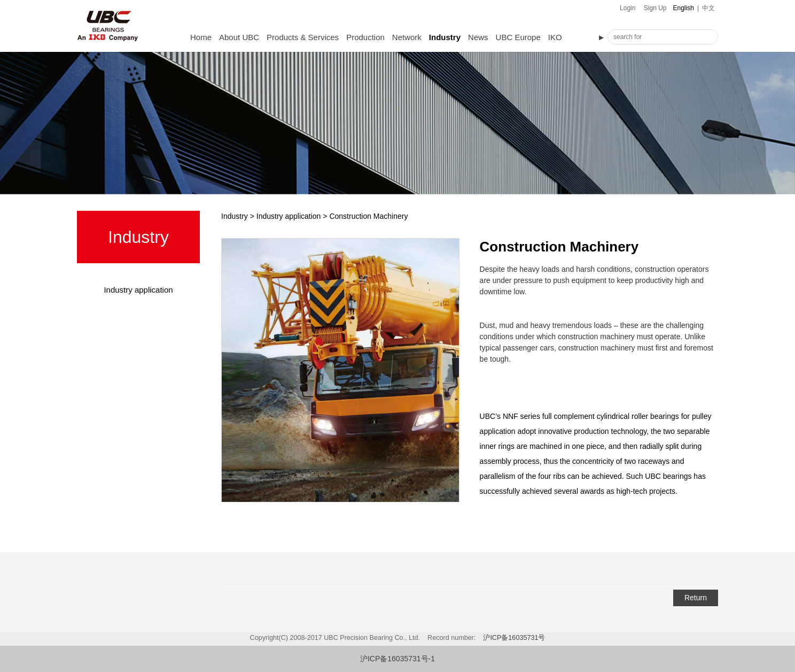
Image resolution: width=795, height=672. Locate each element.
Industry (445, 37)
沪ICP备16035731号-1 (397, 658)
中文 (708, 8)
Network (407, 37)
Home (201, 37)
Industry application (138, 289)
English (683, 8)
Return (695, 597)
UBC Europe (518, 37)
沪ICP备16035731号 (514, 638)
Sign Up (655, 8)
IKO (555, 37)
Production (365, 37)
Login (627, 8)
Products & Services (303, 37)
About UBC (239, 37)
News (478, 37)
